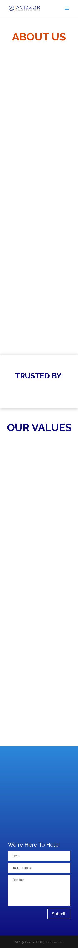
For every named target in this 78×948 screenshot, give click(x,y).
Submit (59, 913)
